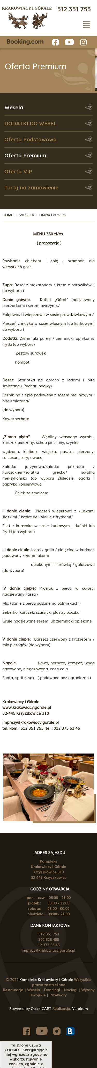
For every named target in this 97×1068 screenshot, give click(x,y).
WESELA (26, 215)
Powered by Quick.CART (30, 1008)
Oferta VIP (18, 171)
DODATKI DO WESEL (30, 123)
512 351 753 (74, 9)
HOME (7, 215)
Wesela (13, 107)
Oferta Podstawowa (30, 139)
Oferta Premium (25, 155)
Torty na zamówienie (31, 187)
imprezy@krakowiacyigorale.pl (48, 950)
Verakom (80, 1008)
